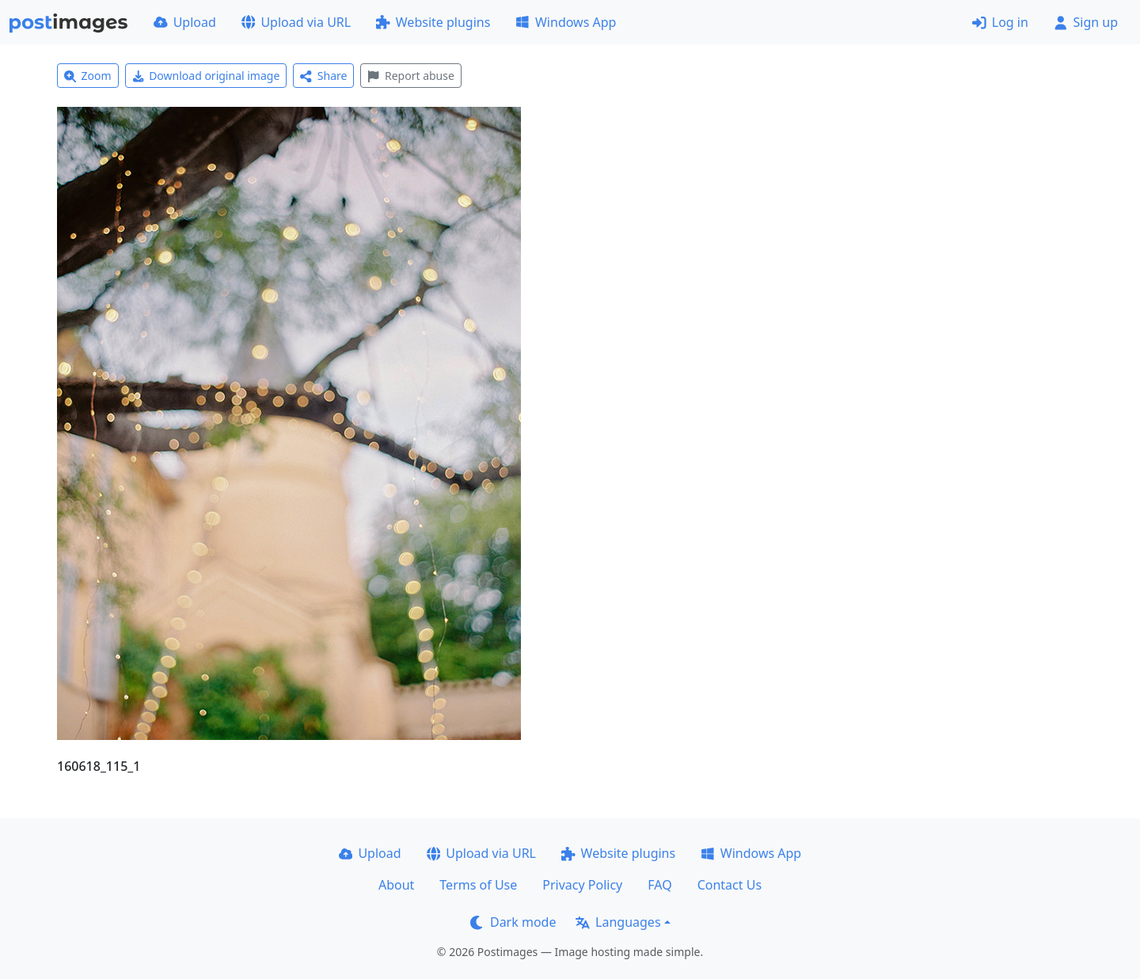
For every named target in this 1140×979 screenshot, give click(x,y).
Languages (618, 922)
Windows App (565, 22)
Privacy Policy (582, 885)
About (396, 885)
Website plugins (433, 22)
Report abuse (410, 75)
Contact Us (729, 885)
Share (323, 75)
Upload (185, 22)
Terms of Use (478, 885)
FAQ (659, 885)
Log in (1000, 22)
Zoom (88, 75)
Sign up (1086, 22)
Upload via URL (296, 22)
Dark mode (513, 922)
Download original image (206, 75)
